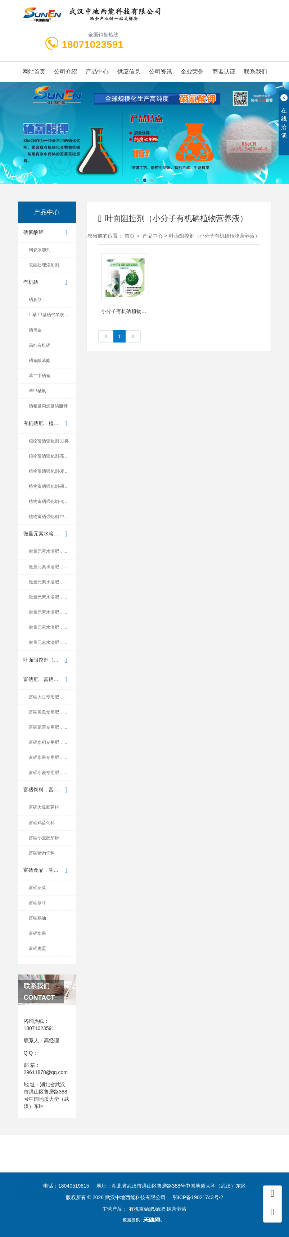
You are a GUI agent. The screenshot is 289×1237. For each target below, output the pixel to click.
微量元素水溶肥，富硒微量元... (49, 534)
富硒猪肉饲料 (42, 853)
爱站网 (110, 1173)
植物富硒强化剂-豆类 (49, 440)
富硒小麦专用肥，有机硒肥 (52, 772)
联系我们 (255, 72)
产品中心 (97, 72)
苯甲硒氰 (37, 390)
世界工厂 (60, 1166)
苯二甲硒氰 (39, 375)
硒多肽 (35, 299)
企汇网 (192, 1166)
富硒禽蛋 (37, 948)
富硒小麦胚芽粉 (44, 837)
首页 (130, 236)
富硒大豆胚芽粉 (44, 807)
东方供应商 (117, 1166)
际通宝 (50, 1173)
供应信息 (128, 72)
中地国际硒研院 (145, 1173)
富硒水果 (37, 933)
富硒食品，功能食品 (47, 870)
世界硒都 (244, 1173)
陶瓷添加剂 (39, 249)
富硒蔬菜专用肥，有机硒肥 (52, 727)
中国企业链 (248, 1166)
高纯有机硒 (39, 345)
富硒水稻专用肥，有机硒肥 (52, 742)
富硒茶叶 (37, 902)
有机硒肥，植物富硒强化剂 (49, 424)
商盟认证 (223, 72)
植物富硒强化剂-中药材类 (52, 516)
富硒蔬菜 (37, 887)
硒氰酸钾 (47, 233)
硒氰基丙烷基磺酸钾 (48, 405)
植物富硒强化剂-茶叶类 (51, 456)
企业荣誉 (192, 72)
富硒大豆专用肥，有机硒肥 (52, 696)
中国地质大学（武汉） (198, 1173)
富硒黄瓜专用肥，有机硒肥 (52, 712)
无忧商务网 (80, 1173)
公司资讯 (160, 72)
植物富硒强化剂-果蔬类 (51, 486)
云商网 (25, 1173)
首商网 (217, 1166)
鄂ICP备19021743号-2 (198, 1197)
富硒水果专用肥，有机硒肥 (52, 757)
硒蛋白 (35, 330)
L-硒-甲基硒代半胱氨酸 (51, 314)
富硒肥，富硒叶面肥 (47, 680)
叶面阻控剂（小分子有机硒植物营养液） (214, 236)
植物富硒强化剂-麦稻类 (51, 471)
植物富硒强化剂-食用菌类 (52, 501)
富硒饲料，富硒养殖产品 (49, 790)
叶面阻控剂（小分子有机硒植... (49, 660)
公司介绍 (65, 72)
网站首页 (33, 72)
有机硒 (47, 282)
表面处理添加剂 (44, 265)
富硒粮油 (37, 917)
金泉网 (87, 1166)
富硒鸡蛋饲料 (42, 822)
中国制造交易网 (157, 1166)
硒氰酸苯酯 (39, 360)
